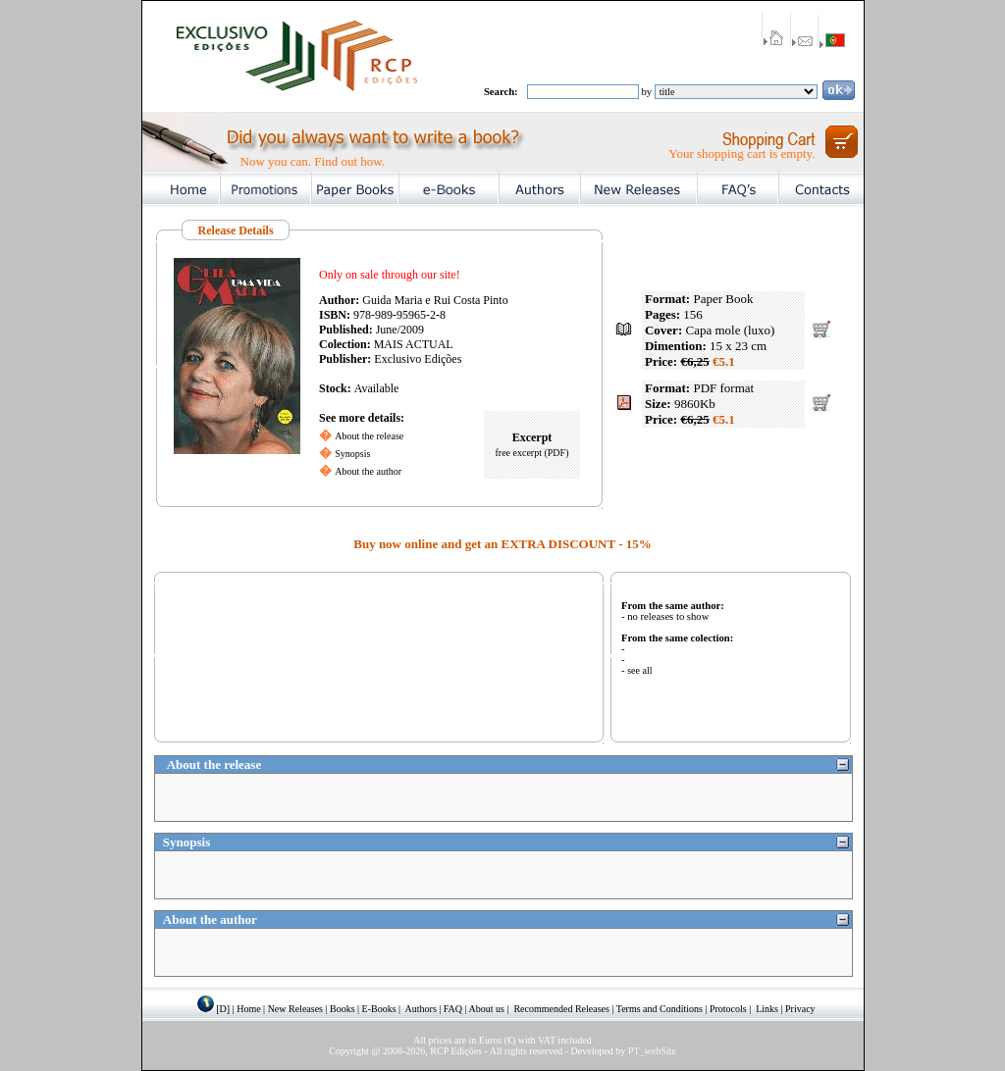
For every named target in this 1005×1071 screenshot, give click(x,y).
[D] (223, 1008)
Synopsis (352, 453)
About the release (369, 436)
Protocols (728, 1008)
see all (639, 670)
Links (767, 1008)
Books (342, 1008)
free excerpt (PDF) (532, 452)
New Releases (295, 1008)
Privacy (800, 1008)
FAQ (453, 1008)
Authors (421, 1008)
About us (486, 1008)
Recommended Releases (560, 1008)
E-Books (379, 1008)
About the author (368, 471)
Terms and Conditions (659, 1008)
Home (248, 1008)
